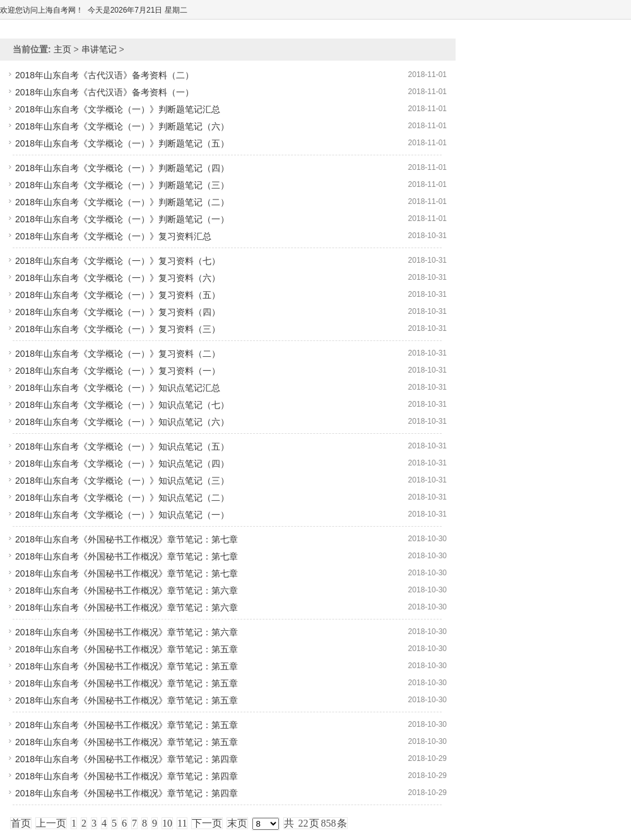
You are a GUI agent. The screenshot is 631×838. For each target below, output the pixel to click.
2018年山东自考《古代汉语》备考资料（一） (104, 92)
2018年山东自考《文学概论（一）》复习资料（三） (117, 329)
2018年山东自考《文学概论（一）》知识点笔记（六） (122, 422)
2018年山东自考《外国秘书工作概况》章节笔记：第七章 (126, 539)
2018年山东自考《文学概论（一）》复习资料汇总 (113, 236)
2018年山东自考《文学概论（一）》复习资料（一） (117, 371)
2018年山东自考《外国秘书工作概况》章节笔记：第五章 (126, 649)
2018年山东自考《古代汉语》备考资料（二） (104, 75)
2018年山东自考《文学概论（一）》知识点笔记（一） (122, 515)
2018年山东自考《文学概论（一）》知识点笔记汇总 (117, 388)
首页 (21, 823)
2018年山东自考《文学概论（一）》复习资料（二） (117, 354)
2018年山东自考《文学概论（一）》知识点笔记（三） (122, 481)
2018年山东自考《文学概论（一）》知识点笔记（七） (122, 405)
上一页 (51, 823)
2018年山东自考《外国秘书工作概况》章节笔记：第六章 (126, 590)
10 (167, 823)
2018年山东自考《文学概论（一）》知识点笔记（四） (122, 463)
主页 (62, 49)
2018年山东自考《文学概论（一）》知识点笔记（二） (122, 498)
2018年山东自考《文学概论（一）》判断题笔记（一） (122, 219)
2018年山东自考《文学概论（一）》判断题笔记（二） (122, 202)
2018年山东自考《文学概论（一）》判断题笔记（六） (122, 126)
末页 (237, 823)
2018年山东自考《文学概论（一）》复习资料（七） (117, 261)
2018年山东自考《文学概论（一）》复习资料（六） (117, 278)
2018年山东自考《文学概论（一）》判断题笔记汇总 (117, 109)
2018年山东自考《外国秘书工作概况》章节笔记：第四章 (126, 759)
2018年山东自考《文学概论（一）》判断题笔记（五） (122, 143)
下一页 (207, 823)
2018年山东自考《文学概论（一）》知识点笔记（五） (122, 446)
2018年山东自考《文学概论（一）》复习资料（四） (117, 312)
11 (182, 823)
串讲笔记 (99, 49)
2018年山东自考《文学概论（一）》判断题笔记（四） (122, 168)
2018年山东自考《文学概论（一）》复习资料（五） (117, 295)
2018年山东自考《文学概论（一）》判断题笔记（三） (122, 185)
